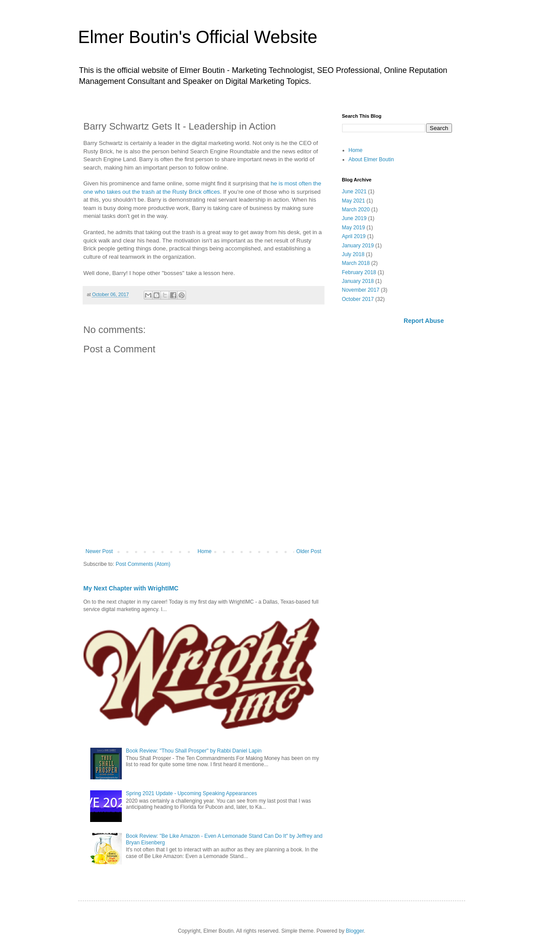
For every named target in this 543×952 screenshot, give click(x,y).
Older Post (308, 551)
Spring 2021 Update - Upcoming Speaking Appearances (191, 793)
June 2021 (354, 191)
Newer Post (99, 551)
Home (204, 551)
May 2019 (353, 227)
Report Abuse (424, 320)
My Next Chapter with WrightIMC (131, 588)
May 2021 (353, 201)
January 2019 (358, 246)
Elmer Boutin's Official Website (197, 37)
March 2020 (356, 209)
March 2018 (356, 263)
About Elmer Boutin (371, 159)
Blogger (355, 931)
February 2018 (359, 272)
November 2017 (360, 290)
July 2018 (353, 254)
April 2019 (354, 236)
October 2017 (358, 299)
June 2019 (354, 218)
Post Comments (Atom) (143, 564)
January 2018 (358, 281)
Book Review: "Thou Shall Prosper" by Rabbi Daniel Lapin (194, 751)
